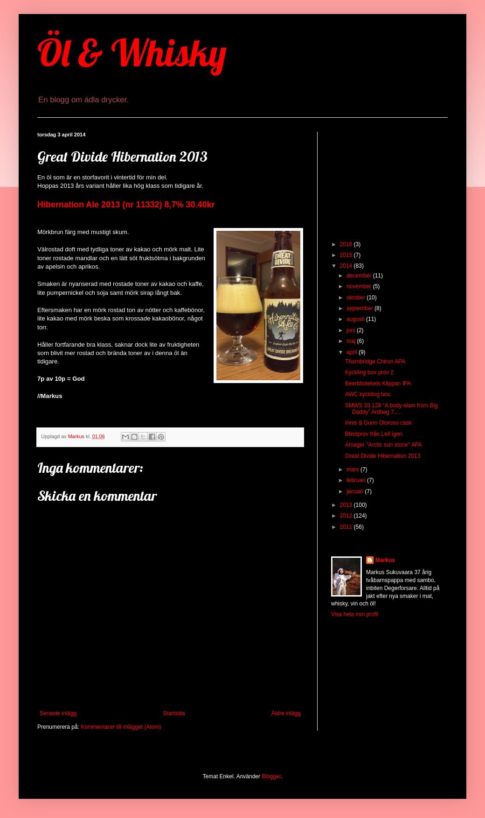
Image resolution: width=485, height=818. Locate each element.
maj (351, 341)
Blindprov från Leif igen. (374, 434)
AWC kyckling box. (368, 394)
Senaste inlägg (58, 713)
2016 (347, 244)
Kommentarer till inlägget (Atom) (121, 727)
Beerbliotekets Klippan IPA (378, 383)
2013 (347, 505)
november (359, 286)
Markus (385, 560)
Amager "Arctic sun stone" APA (383, 444)
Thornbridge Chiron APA (375, 361)
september (360, 308)
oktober (356, 297)
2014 (347, 266)
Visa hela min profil (354, 614)
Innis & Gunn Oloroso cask (378, 423)
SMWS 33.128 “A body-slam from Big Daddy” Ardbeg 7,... (391, 408)
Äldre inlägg (286, 713)
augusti (356, 319)
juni (351, 330)
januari (355, 491)
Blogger (271, 776)
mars (353, 469)
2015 (347, 255)
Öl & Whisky (132, 52)
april (352, 352)
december (359, 275)
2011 (347, 527)
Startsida (174, 713)
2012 (347, 515)
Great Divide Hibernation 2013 (382, 456)
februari (356, 480)
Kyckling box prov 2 (369, 372)
